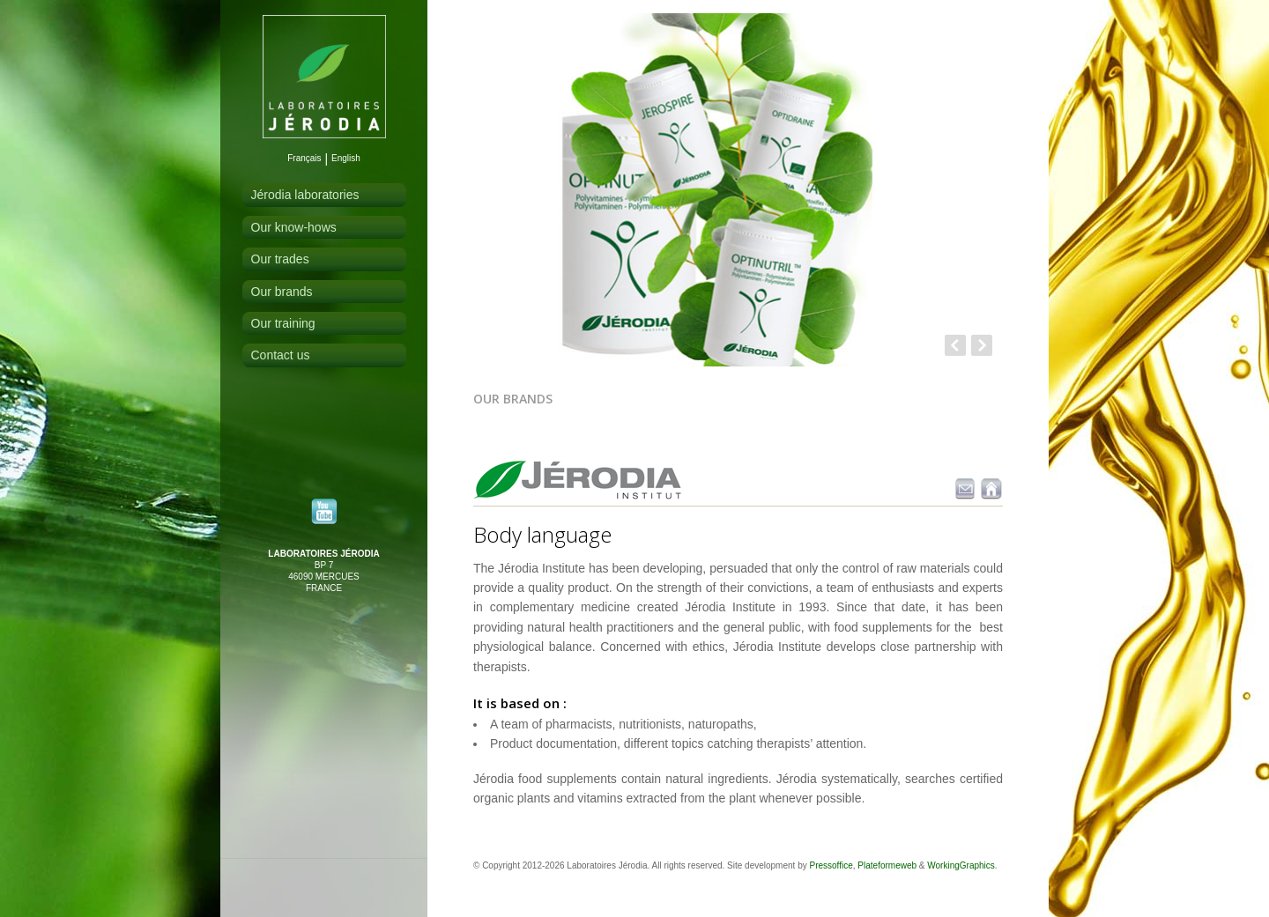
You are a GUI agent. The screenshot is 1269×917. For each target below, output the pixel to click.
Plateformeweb (886, 865)
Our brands (282, 292)
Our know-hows (294, 227)
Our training (283, 323)
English (345, 158)
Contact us (280, 355)
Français (304, 158)
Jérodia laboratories (305, 195)
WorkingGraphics (961, 865)
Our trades (280, 259)
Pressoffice (830, 865)
